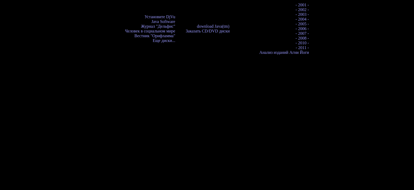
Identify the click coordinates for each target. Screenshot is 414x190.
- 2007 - (302, 33)
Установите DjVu (160, 17)
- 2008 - (302, 38)
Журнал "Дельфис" (158, 26)
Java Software (163, 21)
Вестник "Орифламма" (154, 36)
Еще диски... (164, 40)
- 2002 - (302, 9)
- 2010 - (302, 43)
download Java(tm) (213, 26)
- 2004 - (302, 19)
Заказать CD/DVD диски (208, 31)
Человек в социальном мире (150, 31)
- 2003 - (302, 14)
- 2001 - (302, 5)
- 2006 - (302, 28)
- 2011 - (302, 47)
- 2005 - (302, 24)
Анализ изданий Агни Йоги (284, 52)
